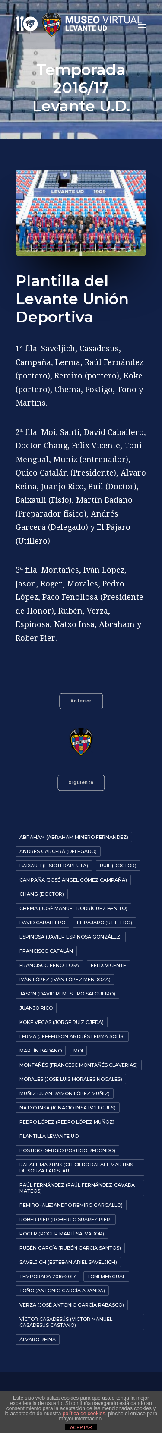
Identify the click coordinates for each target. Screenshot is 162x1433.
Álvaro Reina (37, 1339)
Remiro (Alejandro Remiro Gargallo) (71, 1205)
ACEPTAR (81, 1427)
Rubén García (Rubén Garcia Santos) (70, 1248)
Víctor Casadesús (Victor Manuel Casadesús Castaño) (65, 1322)
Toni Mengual (106, 1276)
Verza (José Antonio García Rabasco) (71, 1305)
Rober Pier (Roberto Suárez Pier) (65, 1219)
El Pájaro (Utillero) (104, 923)
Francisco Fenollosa (49, 965)
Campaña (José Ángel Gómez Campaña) (73, 880)
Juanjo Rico (36, 1008)
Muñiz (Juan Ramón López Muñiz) (64, 1093)
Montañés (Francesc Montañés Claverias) (78, 1065)
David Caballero (42, 923)
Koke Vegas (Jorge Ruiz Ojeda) (61, 1022)
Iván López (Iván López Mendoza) (65, 979)
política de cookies (84, 1414)
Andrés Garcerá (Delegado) (58, 851)
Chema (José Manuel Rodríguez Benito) (73, 908)
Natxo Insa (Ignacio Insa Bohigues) (67, 1108)
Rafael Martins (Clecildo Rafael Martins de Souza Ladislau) (76, 1168)
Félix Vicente (108, 965)
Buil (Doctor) (118, 866)
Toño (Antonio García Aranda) (62, 1291)
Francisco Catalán (46, 951)
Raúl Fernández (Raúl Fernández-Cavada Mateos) (77, 1188)
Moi (78, 1051)
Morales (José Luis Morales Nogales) (70, 1079)
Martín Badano (40, 1051)
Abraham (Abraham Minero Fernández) (73, 837)
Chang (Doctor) (41, 894)
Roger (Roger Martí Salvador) (61, 1234)
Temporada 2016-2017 (47, 1276)
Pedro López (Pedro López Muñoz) (66, 1122)
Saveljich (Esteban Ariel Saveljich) (68, 1262)
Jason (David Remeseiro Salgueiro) (67, 994)
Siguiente (81, 783)
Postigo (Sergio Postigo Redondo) (67, 1150)
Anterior (81, 701)
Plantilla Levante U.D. (49, 1136)
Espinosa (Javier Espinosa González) (70, 937)
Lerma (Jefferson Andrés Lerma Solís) (72, 1036)
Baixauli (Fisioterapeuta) (53, 866)
